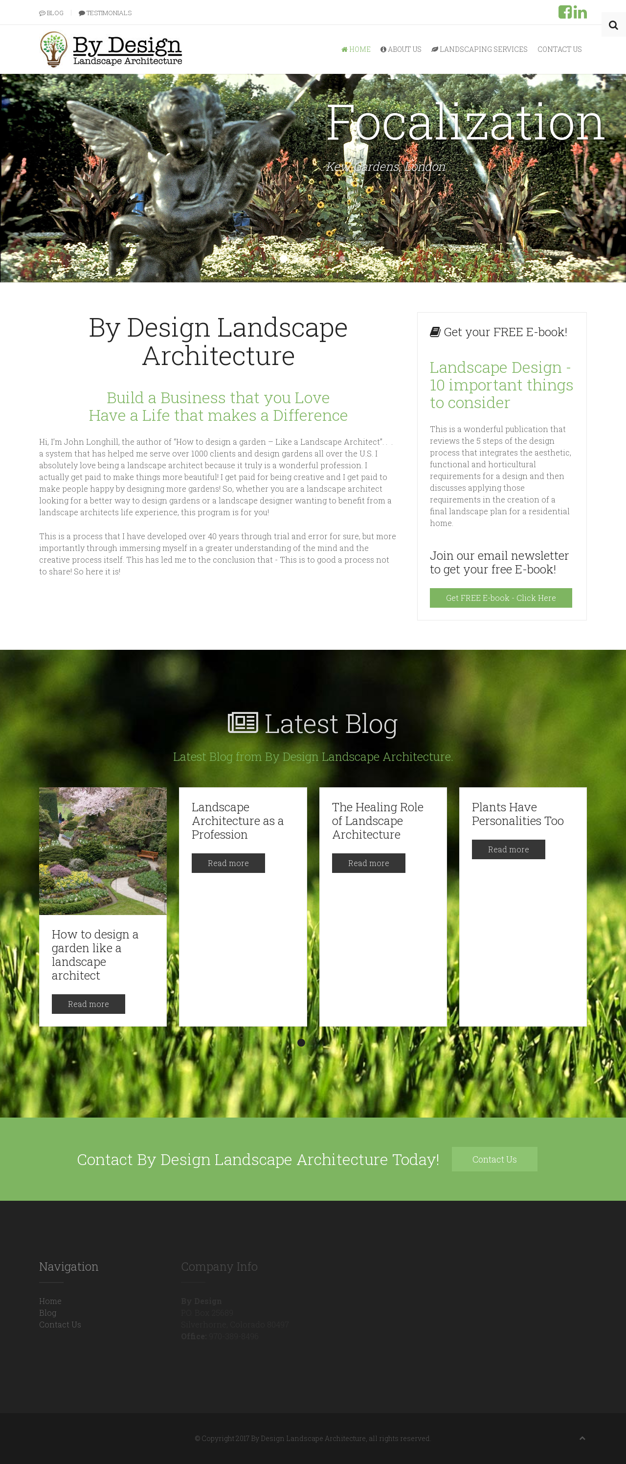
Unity (342, 259)
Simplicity (307, 259)
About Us (401, 49)
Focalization (284, 259)
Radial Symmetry (319, 259)
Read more (88, 1004)
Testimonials (105, 12)
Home (356, 49)
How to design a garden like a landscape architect (95, 954)
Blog (51, 12)
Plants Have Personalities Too (518, 813)
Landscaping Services (479, 49)
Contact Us (559, 49)
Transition (331, 259)
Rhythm (295, 259)
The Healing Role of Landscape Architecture (378, 820)
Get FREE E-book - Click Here (501, 598)
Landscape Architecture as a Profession (238, 820)
